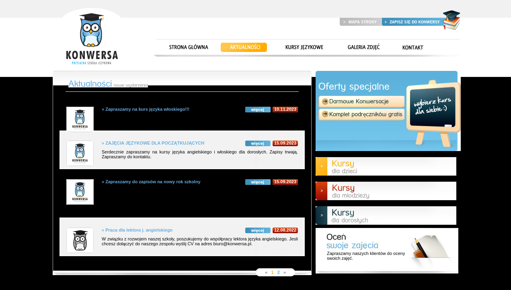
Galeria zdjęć (362, 48)
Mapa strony (361, 21)
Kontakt (413, 48)
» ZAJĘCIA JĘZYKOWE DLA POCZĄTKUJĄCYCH (200, 143)
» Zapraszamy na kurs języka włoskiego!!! (200, 109)
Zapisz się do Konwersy (412, 21)
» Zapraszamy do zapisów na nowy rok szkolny (200, 181)
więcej (258, 109)
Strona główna (91, 37)
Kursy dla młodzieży (386, 191)
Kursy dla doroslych (386, 215)
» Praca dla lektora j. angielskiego (200, 230)
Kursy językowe (304, 48)
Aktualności (244, 48)
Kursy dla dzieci (386, 166)
